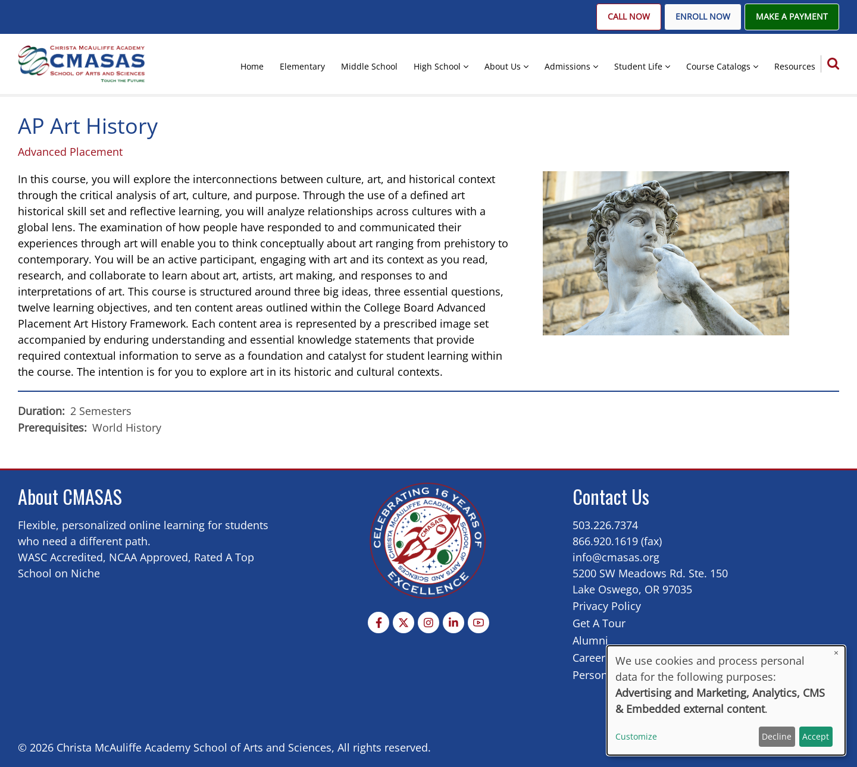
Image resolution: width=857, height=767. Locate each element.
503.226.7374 (605, 525)
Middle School (369, 66)
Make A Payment (792, 16)
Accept (815, 736)
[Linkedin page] (453, 622)
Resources (794, 66)
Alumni (590, 640)
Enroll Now (702, 16)
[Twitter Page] (403, 622)
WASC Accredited (60, 557)
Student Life (638, 66)
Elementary (302, 66)
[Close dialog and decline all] (836, 653)
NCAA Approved (148, 557)
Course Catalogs (718, 66)
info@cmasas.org (616, 557)
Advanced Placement (70, 151)
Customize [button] (636, 736)
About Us (502, 66)
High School (437, 66)
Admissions (567, 66)
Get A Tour (599, 623)
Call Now (629, 16)
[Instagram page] (428, 622)
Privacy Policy (607, 606)
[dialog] (726, 700)
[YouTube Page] (478, 622)
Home (252, 66)
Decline (777, 736)
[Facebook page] (378, 622)
